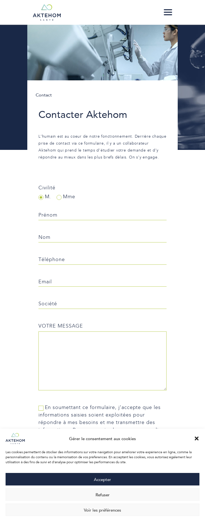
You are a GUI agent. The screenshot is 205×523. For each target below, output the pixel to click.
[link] (168, 12)
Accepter (102, 479)
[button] (196, 438)
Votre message (60, 326)
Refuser (103, 494)
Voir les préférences (102, 510)
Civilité (46, 188)
